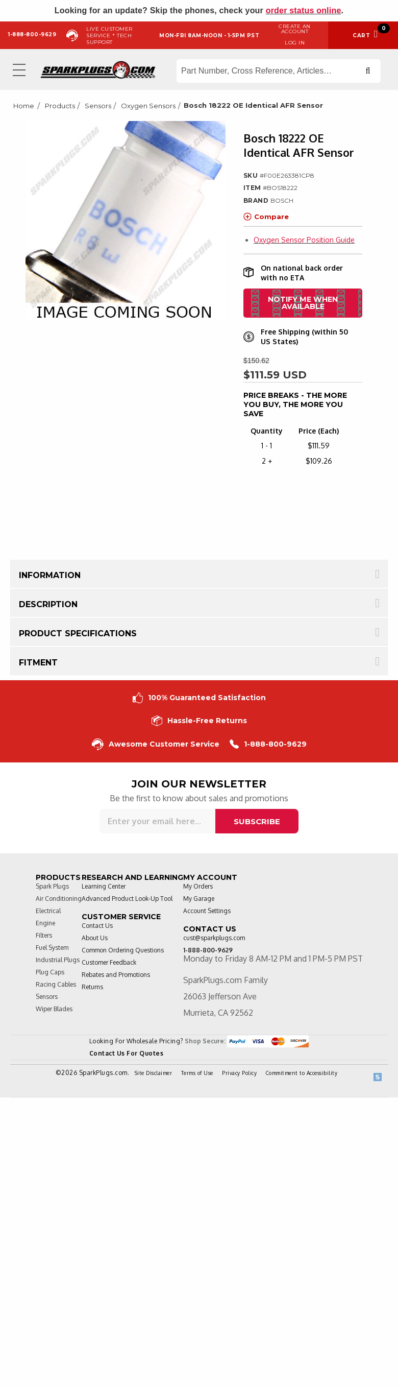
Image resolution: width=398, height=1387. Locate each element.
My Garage (198, 898)
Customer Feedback (109, 962)
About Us (95, 938)
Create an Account (295, 29)
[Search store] (279, 71)
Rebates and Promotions (116, 974)
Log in (295, 42)
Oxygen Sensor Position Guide (304, 239)
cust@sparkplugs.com (214, 938)
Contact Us (97, 925)
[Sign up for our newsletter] (157, 821)
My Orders (198, 886)
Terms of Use (197, 1073)
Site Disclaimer (153, 1073)
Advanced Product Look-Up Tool (127, 898)
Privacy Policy (239, 1073)
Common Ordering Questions (123, 950)
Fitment (38, 662)
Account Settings (207, 911)
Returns (92, 987)
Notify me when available (303, 303)
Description (48, 604)
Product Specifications (78, 633)
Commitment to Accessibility (302, 1073)
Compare (266, 216)
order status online (303, 10)
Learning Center (104, 886)
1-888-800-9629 (268, 744)
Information (50, 575)
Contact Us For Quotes (126, 1053)
